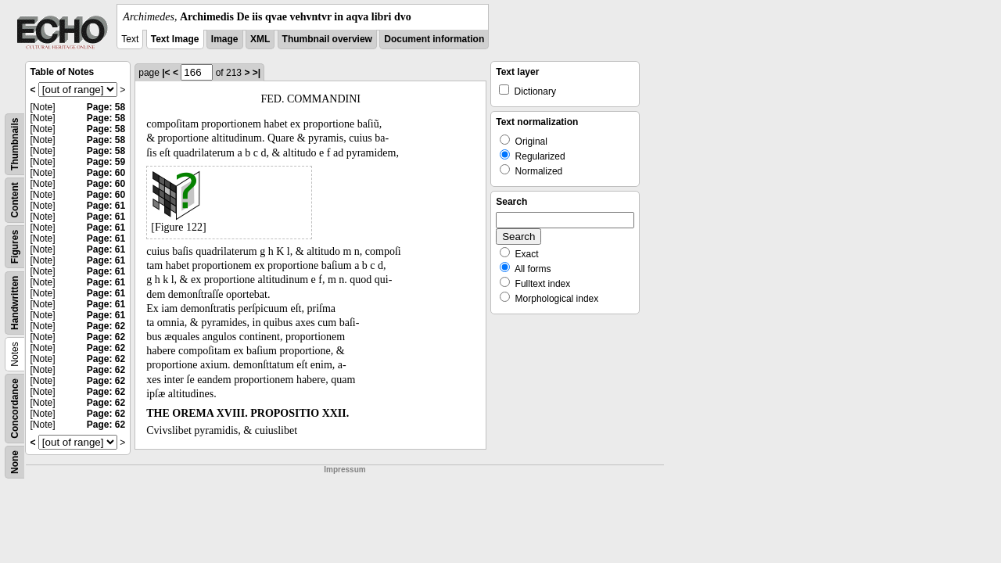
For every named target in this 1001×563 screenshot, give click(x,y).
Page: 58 (106, 107)
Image (225, 39)
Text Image (175, 39)
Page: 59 (106, 161)
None (14, 462)
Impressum (344, 469)
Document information (434, 39)
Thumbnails (14, 144)
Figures (14, 247)
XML (260, 39)
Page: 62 (106, 326)
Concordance (14, 408)
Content (14, 199)
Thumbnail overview (327, 39)
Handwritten (14, 303)
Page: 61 (106, 205)
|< (166, 72)
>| (256, 72)
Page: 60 (106, 172)
